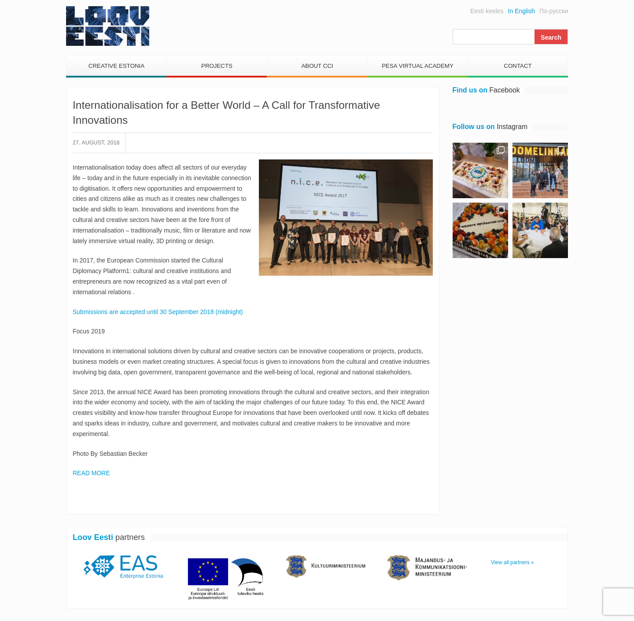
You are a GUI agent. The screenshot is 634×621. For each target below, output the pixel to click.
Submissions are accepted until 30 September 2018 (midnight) (158, 311)
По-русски (553, 11)
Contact (517, 66)
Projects (216, 66)
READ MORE (91, 473)
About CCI (317, 66)
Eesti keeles (486, 11)
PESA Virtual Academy (417, 66)
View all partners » (512, 562)
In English (521, 11)
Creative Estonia (116, 66)
